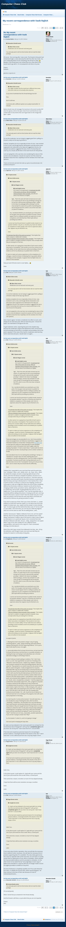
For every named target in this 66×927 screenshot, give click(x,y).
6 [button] (55, 28)
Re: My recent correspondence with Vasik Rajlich (15, 34)
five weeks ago (38, 442)
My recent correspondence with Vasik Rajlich (25, 20)
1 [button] (47, 28)
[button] (42, 28)
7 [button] (57, 28)
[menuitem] (5, 12)
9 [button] (60, 28)
